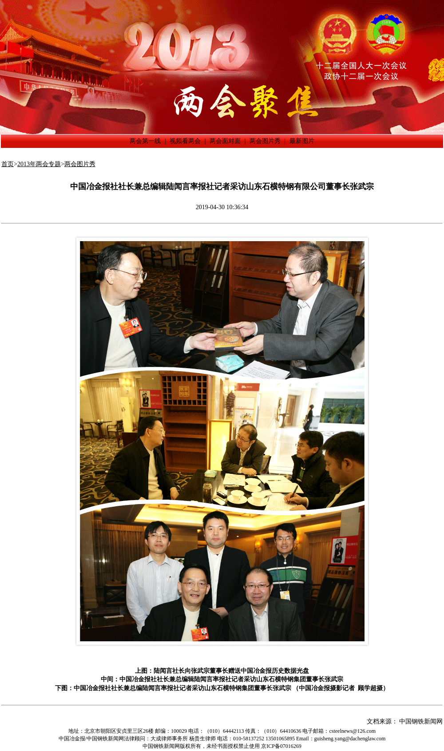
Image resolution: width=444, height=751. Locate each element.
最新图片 (301, 141)
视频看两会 (185, 141)
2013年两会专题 (39, 164)
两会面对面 (225, 141)
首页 (7, 164)
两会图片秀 (265, 141)
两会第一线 (145, 141)
